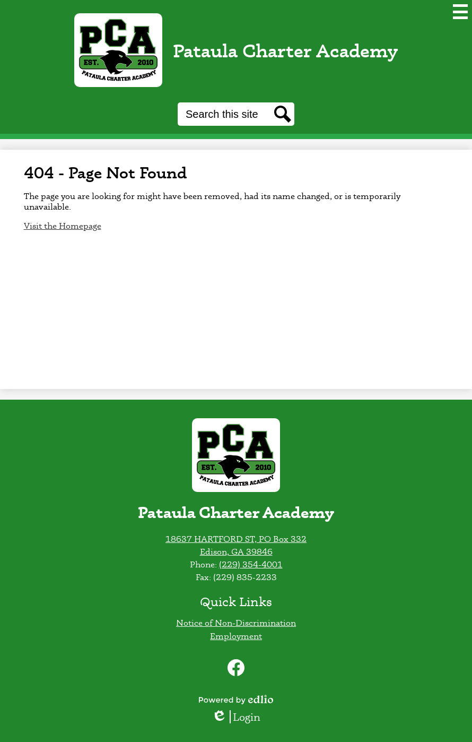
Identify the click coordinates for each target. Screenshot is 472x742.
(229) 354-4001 (251, 564)
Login (236, 716)
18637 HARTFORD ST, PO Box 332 (236, 538)
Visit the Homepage (62, 225)
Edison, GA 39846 (236, 551)
